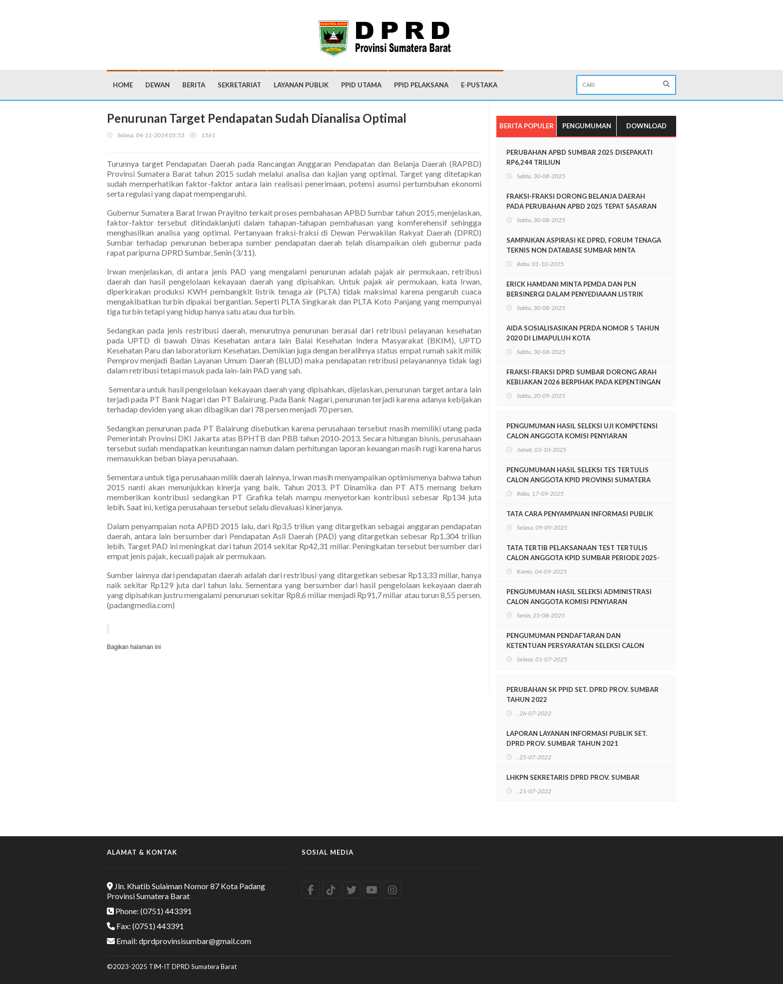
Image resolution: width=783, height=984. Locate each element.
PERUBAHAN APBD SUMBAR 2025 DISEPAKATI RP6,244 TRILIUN (579, 157)
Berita (193, 85)
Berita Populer (526, 126)
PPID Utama (361, 85)
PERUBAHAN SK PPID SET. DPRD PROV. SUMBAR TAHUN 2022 (582, 694)
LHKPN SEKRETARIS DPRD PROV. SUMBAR (573, 777)
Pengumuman (586, 126)
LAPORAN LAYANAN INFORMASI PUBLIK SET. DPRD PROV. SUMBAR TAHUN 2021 (576, 738)
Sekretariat (239, 85)
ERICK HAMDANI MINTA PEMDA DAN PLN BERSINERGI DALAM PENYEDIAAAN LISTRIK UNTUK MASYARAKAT (574, 294)
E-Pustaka (479, 85)
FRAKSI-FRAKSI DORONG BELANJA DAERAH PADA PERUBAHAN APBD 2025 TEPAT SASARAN (581, 201)
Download (646, 126)
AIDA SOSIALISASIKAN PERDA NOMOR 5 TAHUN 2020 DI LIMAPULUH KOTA (582, 333)
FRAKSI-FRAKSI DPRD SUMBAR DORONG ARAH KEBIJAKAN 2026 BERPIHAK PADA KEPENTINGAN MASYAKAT (583, 382)
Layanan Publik (301, 85)
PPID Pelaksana (421, 85)
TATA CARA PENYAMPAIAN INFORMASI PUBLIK (579, 514)
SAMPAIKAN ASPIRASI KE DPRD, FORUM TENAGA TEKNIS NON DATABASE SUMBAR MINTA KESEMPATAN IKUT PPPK (583, 250)
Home (123, 85)
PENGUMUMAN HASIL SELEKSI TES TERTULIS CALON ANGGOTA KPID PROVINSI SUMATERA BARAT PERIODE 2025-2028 (578, 480)
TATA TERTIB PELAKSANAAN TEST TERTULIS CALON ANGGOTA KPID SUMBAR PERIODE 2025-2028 (583, 558)
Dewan (157, 85)
